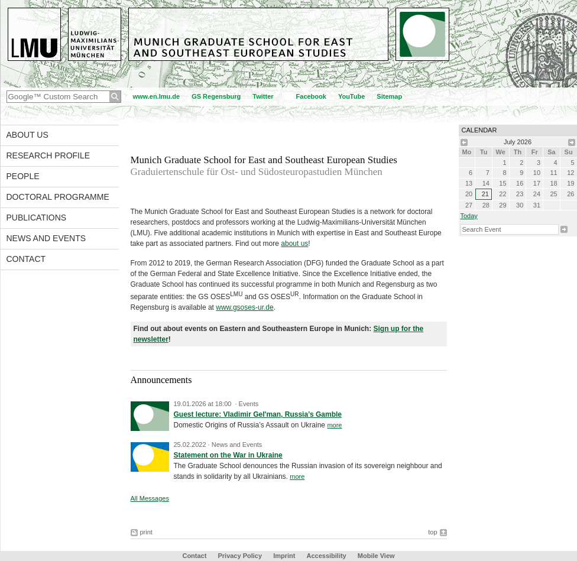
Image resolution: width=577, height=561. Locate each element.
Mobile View (376, 555)
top (432, 532)
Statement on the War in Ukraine (228, 455)
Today (469, 215)
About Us (27, 135)
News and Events (46, 238)
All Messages (150, 498)
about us (294, 243)
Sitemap (389, 96)
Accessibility (327, 555)
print (146, 532)
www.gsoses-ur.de (244, 307)
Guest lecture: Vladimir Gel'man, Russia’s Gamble (258, 414)
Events (249, 403)
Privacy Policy (240, 555)
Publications (37, 217)
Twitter (262, 96)
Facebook (311, 96)
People (23, 176)
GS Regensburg (216, 96)
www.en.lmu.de (156, 96)
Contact (26, 259)
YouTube (351, 96)
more (334, 425)
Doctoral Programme (58, 197)
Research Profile (48, 155)
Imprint (284, 555)
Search (564, 229)
